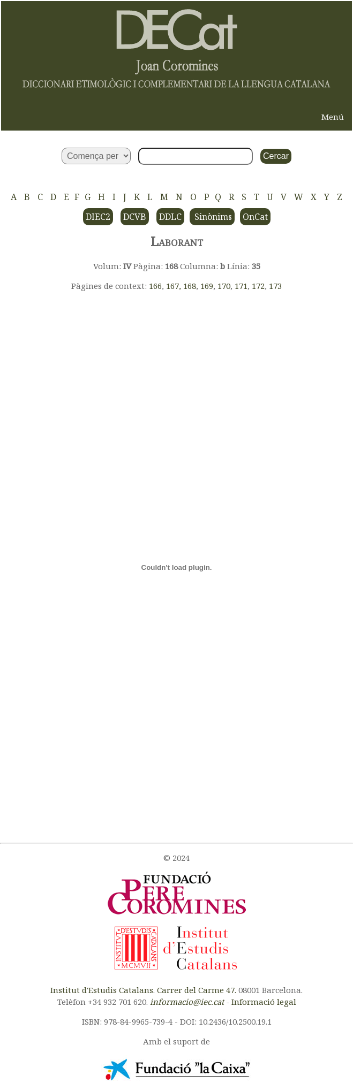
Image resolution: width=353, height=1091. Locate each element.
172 (258, 285)
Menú (332, 116)
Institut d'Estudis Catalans (101, 990)
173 (275, 285)
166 (155, 285)
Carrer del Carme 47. (196, 990)
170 (223, 285)
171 (241, 285)
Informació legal (263, 1001)
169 (206, 285)
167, (174, 285)
